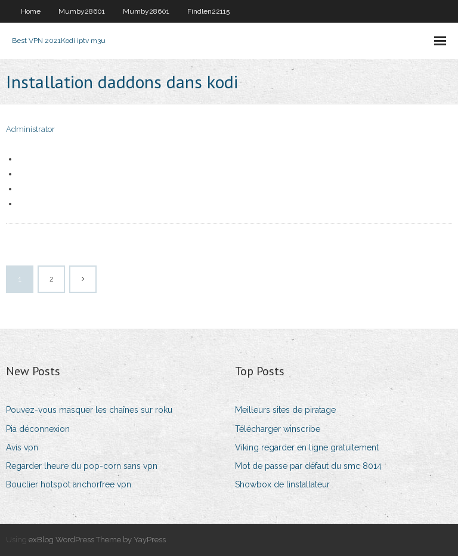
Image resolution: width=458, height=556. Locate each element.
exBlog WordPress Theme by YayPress (97, 539)
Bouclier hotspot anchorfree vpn (68, 484)
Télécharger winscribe (277, 429)
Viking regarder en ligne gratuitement (307, 447)
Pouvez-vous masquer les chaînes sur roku (89, 410)
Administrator (30, 129)
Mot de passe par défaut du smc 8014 (308, 466)
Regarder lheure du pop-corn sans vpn (81, 466)
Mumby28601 (81, 11)
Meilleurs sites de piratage (285, 410)
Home (31, 11)
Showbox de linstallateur (282, 484)
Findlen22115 (208, 11)
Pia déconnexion (38, 429)
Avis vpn (22, 447)
